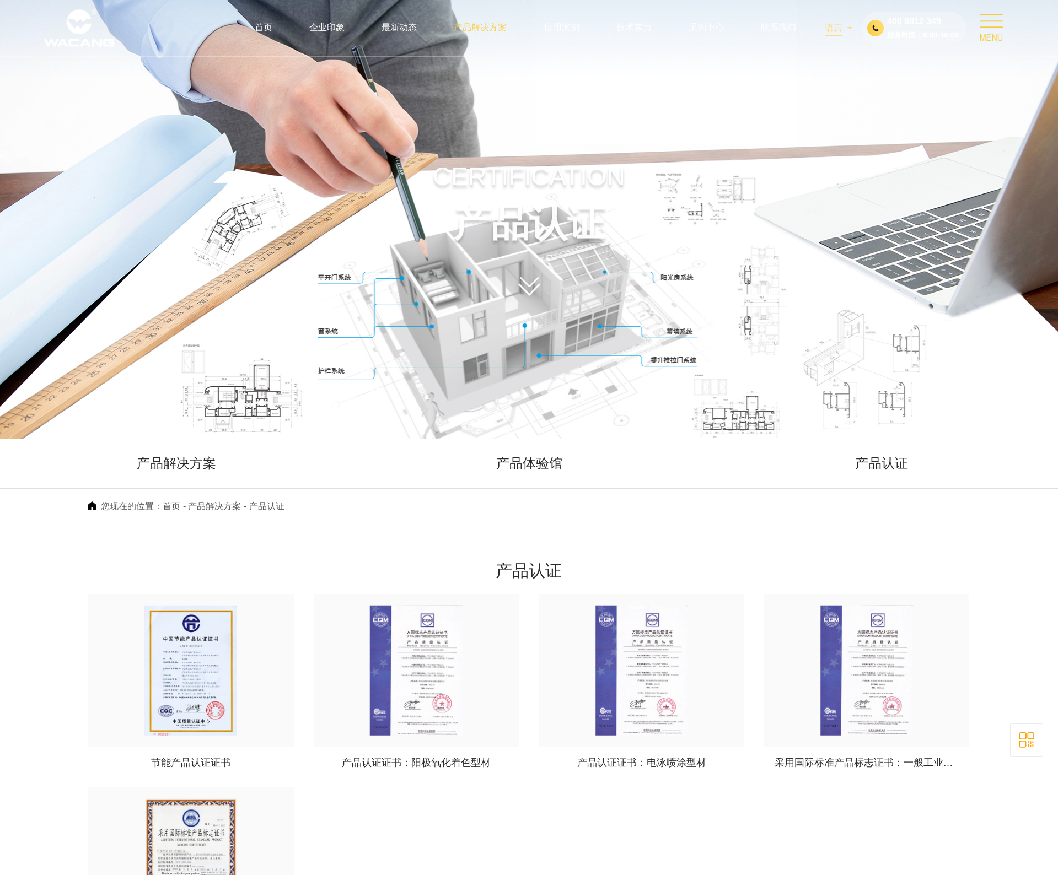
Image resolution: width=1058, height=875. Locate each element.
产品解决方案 (176, 463)
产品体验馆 (529, 463)
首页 (171, 506)
